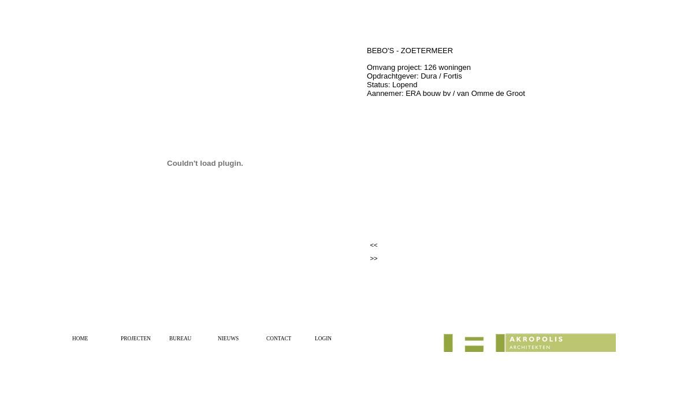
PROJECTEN (136, 338)
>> (373, 258)
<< (373, 245)
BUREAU (180, 338)
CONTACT (278, 338)
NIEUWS (228, 338)
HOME (80, 338)
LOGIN (323, 338)
